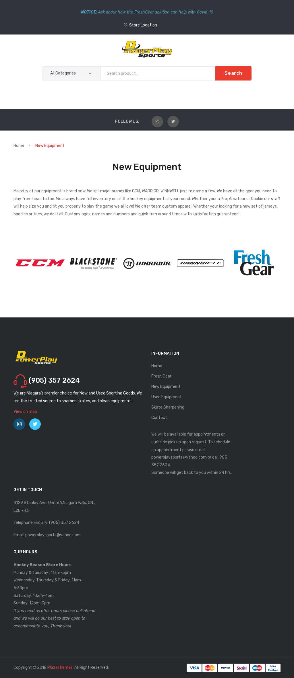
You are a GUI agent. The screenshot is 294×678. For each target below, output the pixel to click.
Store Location (140, 25)
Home (18, 145)
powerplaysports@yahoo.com (179, 457)
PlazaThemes (60, 667)
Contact (159, 417)
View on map (25, 411)
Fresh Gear (161, 376)
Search (233, 73)
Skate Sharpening (167, 407)
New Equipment (166, 386)
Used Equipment (166, 396)
